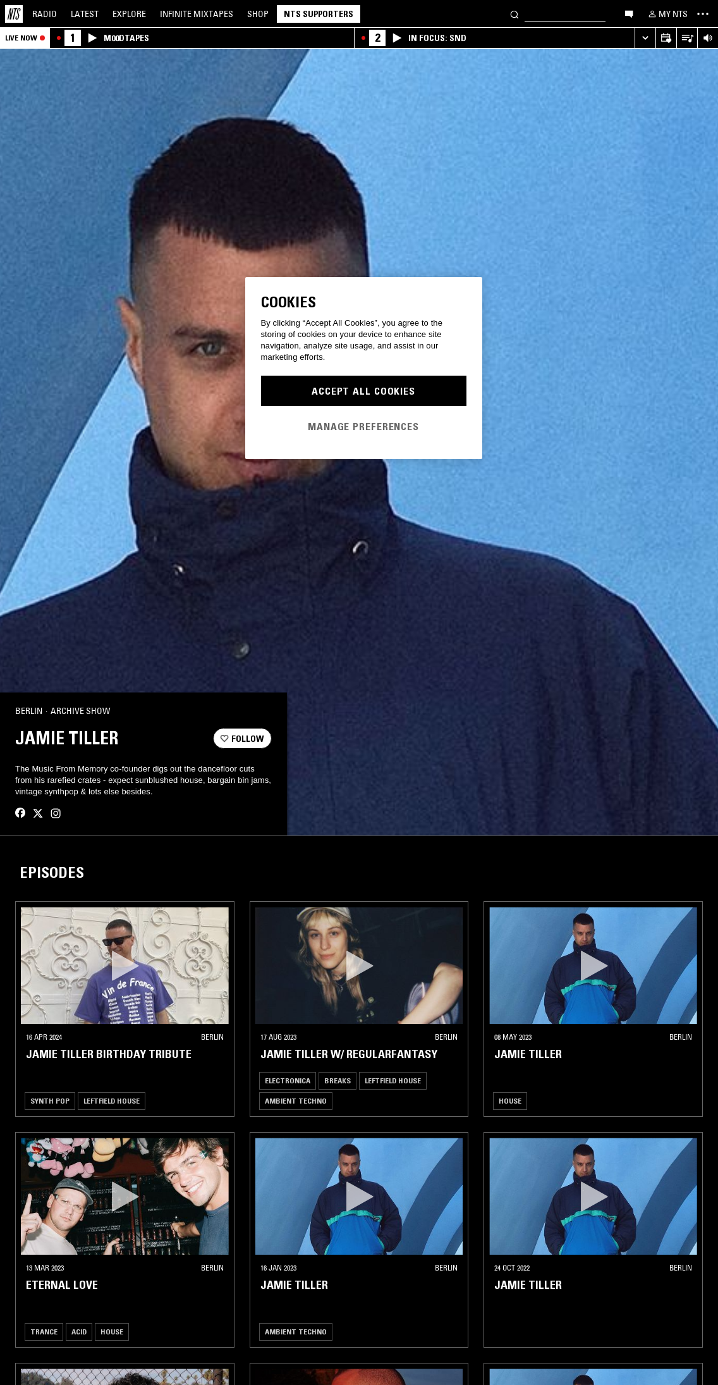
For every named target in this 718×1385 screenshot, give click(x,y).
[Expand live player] (645, 38)
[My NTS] (666, 14)
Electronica (287, 1099)
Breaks (337, 1099)
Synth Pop (50, 1119)
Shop (258, 14)
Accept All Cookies (363, 391)
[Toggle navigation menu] (703, 14)
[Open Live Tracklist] (686, 38)
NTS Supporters (318, 14)
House (510, 1119)
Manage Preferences (363, 426)
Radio (44, 14)
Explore (129, 14)
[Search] (514, 14)
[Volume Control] (707, 38)
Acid (79, 1350)
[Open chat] (629, 13)
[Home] (14, 14)
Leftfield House (111, 1119)
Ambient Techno (296, 1119)
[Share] (256, 720)
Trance (44, 1350)
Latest (85, 14)
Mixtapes (196, 14)
